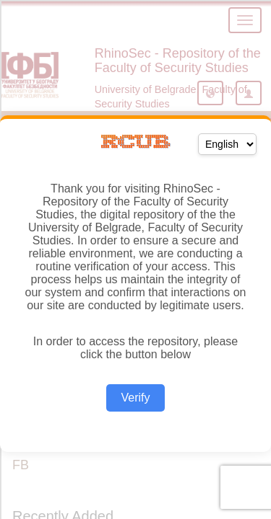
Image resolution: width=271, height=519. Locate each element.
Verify (135, 397)
